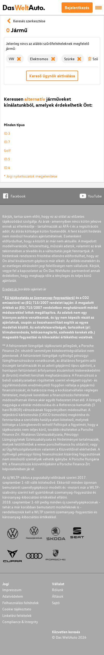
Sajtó (56, 602)
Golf (7, 150)
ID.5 (7, 158)
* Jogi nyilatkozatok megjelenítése (30, 176)
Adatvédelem (12, 596)
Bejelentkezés (77, 7)
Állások (57, 596)
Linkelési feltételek (17, 615)
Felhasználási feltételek (20, 602)
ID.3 (7, 133)
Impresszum (11, 589)
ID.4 (7, 167)
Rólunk (57, 589)
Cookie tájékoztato (16, 608)
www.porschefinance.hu (56, 444)
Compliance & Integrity (20, 621)
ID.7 (7, 141)
